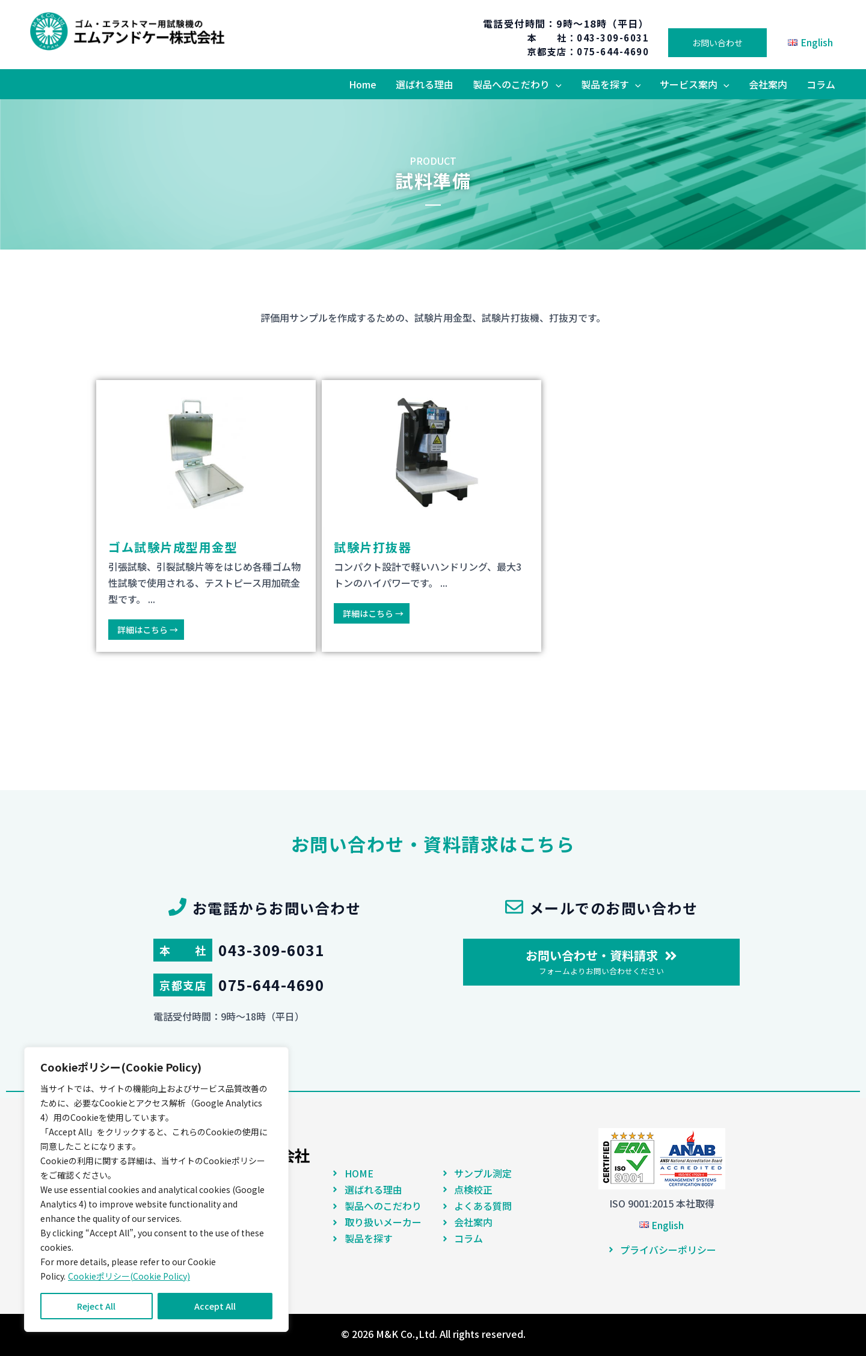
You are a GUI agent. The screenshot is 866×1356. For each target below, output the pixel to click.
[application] (556, 84)
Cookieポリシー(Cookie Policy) (129, 1276)
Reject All (96, 1306)
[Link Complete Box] (206, 516)
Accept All (215, 1306)
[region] (156, 1189)
